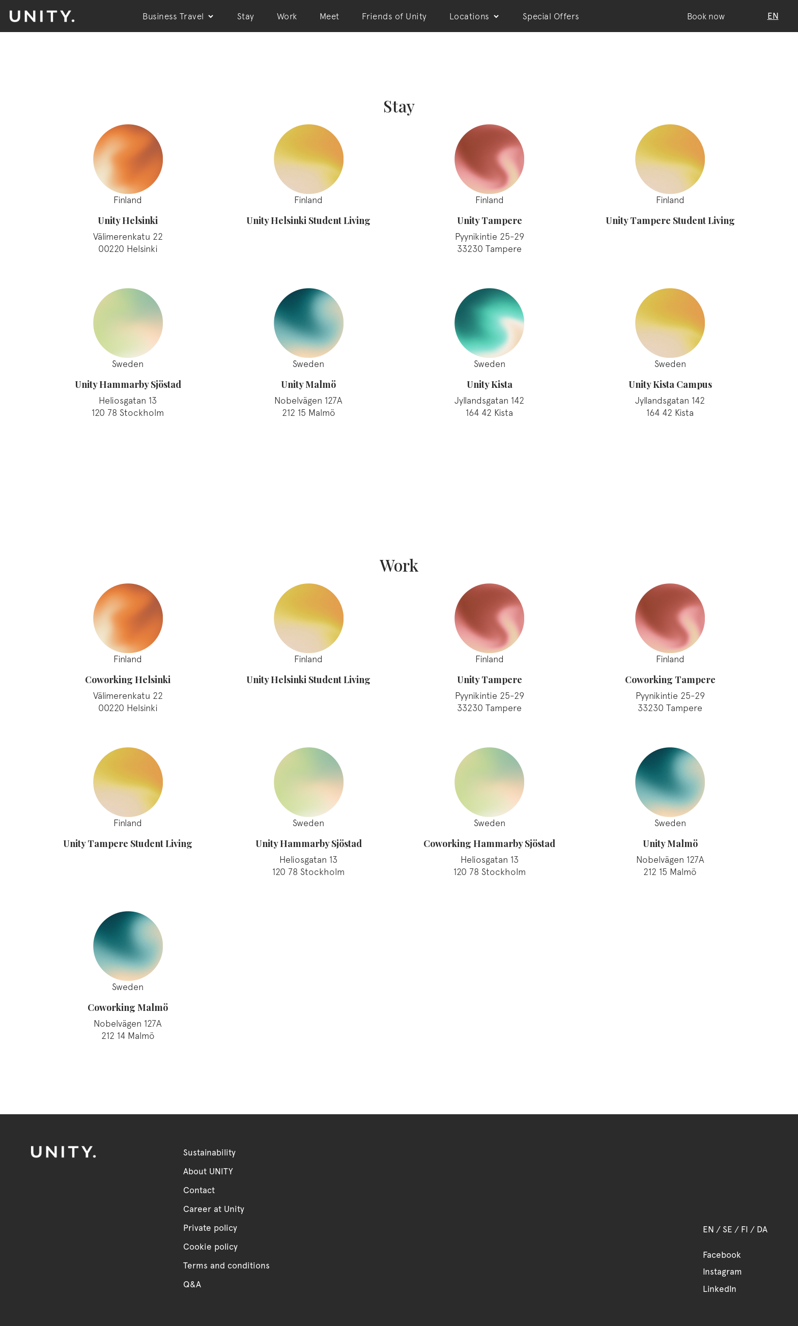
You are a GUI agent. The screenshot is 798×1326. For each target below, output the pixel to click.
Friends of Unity (394, 16)
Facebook (722, 1255)
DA (762, 1229)
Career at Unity (213, 1209)
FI (744, 1229)
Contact (199, 1190)
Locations (474, 16)
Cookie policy (210, 1247)
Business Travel (178, 16)
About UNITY (208, 1171)
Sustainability (209, 1152)
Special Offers (551, 16)
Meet (329, 16)
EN (708, 1229)
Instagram (722, 1271)
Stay (245, 16)
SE (727, 1229)
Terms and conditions (226, 1265)
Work (287, 16)
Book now (706, 16)
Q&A (192, 1284)
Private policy (210, 1228)
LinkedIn (719, 1289)
